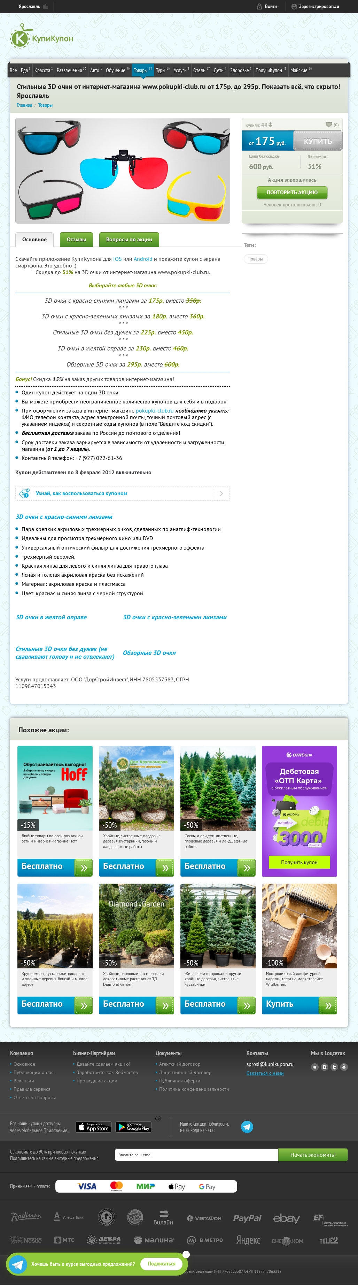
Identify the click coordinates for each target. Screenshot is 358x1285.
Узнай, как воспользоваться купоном (81, 493)
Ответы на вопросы (35, 1097)
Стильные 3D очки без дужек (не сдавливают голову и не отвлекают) (64, 653)
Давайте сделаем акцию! (103, 1064)
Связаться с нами (265, 1073)
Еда (26, 70)
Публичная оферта (179, 1081)
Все (13, 70)
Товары (143, 70)
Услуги (181, 70)
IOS (118, 258)
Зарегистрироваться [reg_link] (319, 6)
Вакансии (24, 1081)
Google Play (133, 1127)
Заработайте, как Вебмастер (107, 1072)
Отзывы (76, 239)
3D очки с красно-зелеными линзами (174, 617)
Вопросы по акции (129, 239)
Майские (301, 70)
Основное (34, 239)
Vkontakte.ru (324, 1067)
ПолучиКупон (271, 70)
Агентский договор (180, 1064)
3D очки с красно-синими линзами (63, 517)
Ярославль (29, 6)
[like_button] (329, 125)
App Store (93, 1127)
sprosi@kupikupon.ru (270, 1064)
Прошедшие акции (97, 1081)
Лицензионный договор (185, 1072)
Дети (220, 70)
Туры (163, 70)
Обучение (118, 70)
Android (144, 258)
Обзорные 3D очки (149, 653)
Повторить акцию (292, 192)
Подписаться (162, 1264)
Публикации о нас (33, 1072)
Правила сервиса (32, 1089)
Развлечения (71, 70)
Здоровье (241, 70)
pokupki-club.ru (155, 410)
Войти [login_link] (271, 6)
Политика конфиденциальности (194, 1089)
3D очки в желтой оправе (50, 617)
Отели (201, 70)
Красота (43, 70)
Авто (96, 70)
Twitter (334, 1067)
